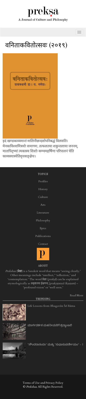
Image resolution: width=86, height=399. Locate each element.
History (43, 189)
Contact (43, 244)
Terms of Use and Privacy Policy (43, 383)
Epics (43, 228)
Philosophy (43, 220)
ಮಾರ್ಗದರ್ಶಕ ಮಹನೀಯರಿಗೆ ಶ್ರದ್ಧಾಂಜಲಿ (50, 325)
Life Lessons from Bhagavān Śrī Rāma (51, 306)
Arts (43, 205)
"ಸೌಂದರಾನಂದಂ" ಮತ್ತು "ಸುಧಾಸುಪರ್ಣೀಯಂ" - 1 (55, 344)
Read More (76, 295)
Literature (43, 213)
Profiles (43, 181)
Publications (43, 236)
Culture (43, 197)
